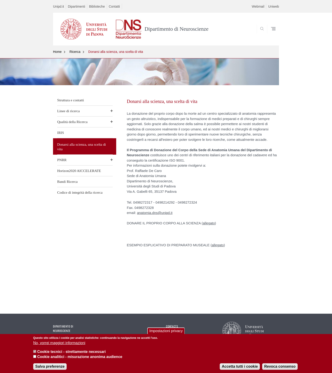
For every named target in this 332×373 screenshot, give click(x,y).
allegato (209, 223)
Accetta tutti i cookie (240, 369)
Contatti (114, 6)
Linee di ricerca (68, 111)
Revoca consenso (280, 369)
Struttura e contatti (70, 100)
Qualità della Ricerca (72, 122)
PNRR (62, 160)
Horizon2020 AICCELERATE (79, 171)
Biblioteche (97, 6)
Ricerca (74, 52)
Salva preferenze (50, 369)
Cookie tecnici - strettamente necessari (71, 354)
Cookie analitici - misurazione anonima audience (79, 359)
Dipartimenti (76, 6)
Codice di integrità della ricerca (80, 192)
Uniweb (273, 6)
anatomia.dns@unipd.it (154, 213)
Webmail (258, 6)
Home (57, 52)
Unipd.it (58, 6)
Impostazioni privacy (166, 333)
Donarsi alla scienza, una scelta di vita (115, 52)
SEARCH (271, 34)
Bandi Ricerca (67, 181)
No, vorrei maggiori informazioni (59, 345)
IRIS (60, 133)
